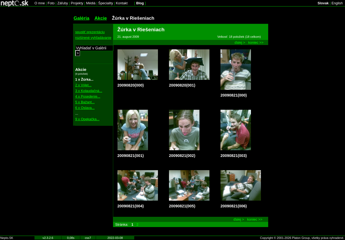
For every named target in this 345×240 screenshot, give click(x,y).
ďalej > (239, 42)
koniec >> (255, 42)
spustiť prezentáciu (90, 32)
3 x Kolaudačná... (88, 91)
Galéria (81, 18)
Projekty (77, 3)
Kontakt (121, 3)
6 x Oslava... (85, 108)
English (337, 3)
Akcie (100, 18)
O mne (39, 3)
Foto (51, 3)
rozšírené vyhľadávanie (93, 38)
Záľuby (62, 3)
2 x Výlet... (83, 85)
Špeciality (105, 3)
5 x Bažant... (85, 102)
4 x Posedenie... (87, 96)
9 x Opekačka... (87, 119)
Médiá (90, 3)
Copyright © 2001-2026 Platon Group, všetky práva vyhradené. (302, 237)
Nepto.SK (6, 237)
